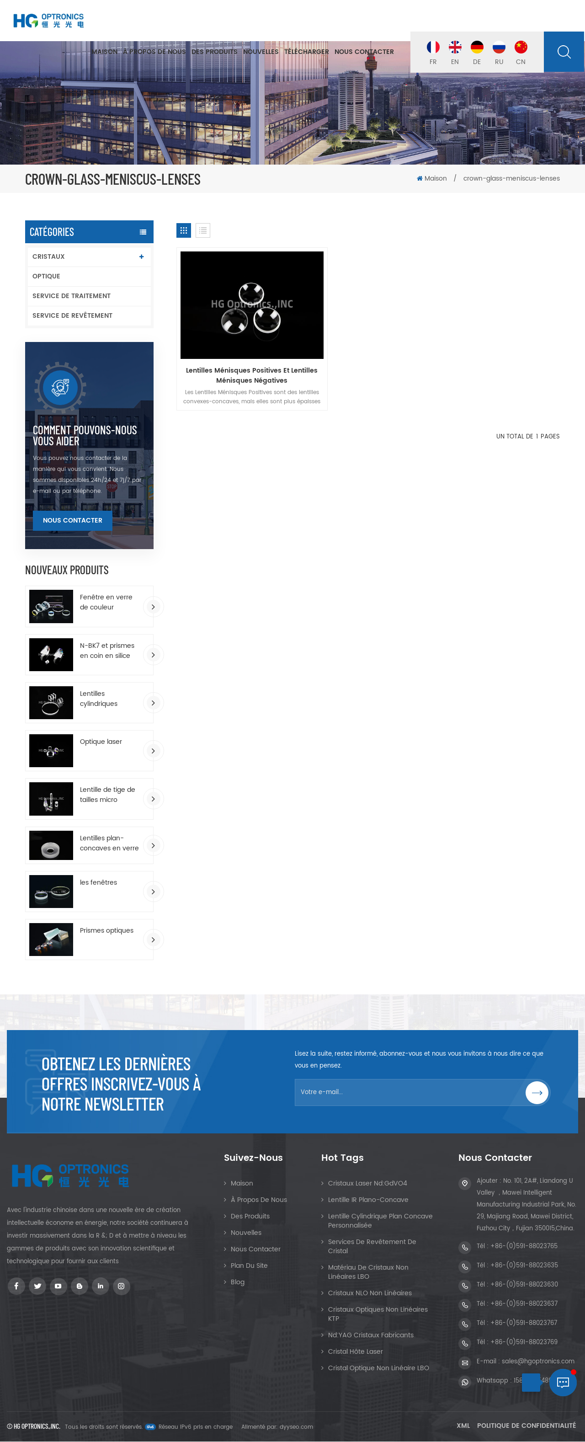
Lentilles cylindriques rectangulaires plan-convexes (104, 699)
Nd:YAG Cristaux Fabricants (371, 1335)
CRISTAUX (48, 256)
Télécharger (306, 52)
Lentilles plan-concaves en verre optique (109, 843)
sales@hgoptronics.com (538, 1362)
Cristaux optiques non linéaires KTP (378, 1315)
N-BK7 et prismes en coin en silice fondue (107, 651)
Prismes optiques (106, 931)
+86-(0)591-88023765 (524, 1247)
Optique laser (101, 742)
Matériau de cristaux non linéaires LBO (368, 1272)
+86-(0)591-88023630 (524, 1285)
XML (463, 1426)
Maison (104, 52)
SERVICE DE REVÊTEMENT (72, 315)
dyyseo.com (296, 1427)
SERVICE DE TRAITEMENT (71, 296)
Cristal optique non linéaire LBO (378, 1368)
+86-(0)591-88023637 (524, 1304)
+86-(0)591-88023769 (524, 1343)
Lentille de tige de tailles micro (107, 795)
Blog (238, 1282)
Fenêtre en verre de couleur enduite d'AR (106, 603)
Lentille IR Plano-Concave (368, 1200)
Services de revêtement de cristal (372, 1247)
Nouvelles (261, 52)
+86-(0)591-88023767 (523, 1324)
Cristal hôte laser (355, 1352)
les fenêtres (98, 883)
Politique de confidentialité (526, 1426)
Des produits (214, 52)
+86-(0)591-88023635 (524, 1266)
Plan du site (249, 1266)
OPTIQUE (46, 276)
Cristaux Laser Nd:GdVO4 (367, 1184)
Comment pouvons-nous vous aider (85, 435)
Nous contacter (364, 52)
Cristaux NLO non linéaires (370, 1293)
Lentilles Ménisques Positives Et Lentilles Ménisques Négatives (237, 354)
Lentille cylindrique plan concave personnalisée (380, 1221)
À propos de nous (154, 52)
